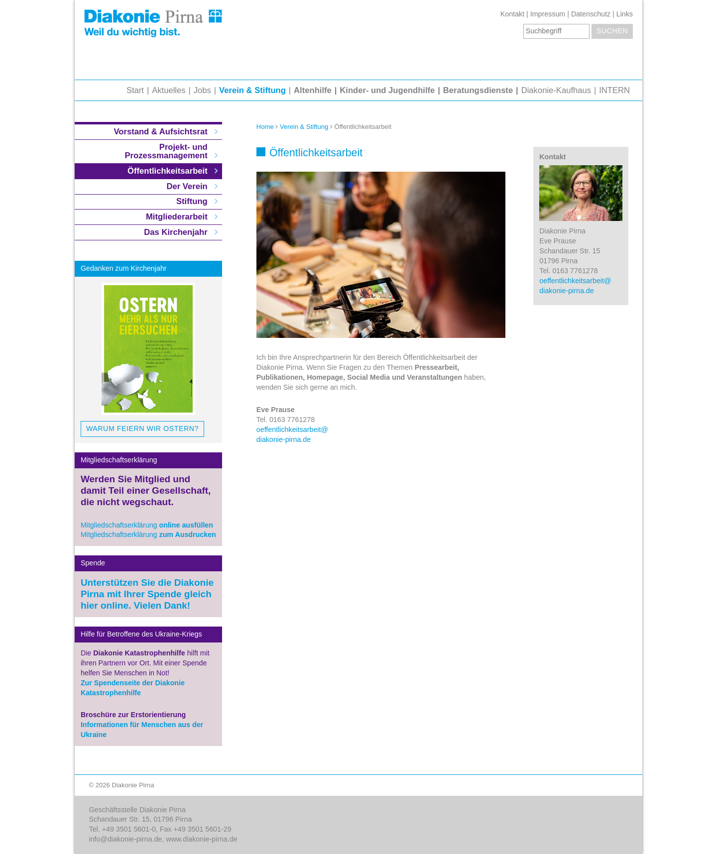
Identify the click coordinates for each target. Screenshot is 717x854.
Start (135, 90)
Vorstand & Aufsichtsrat (160, 131)
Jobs (202, 90)
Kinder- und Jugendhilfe (387, 90)
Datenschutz (590, 14)
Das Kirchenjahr (175, 232)
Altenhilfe (313, 90)
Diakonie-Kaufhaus (556, 90)
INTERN (614, 90)
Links (624, 14)
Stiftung (192, 201)
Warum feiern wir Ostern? (142, 428)
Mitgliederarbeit (177, 216)
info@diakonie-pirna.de (125, 839)
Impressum (547, 14)
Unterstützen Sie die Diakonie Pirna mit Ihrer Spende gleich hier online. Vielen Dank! (147, 594)
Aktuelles (168, 90)
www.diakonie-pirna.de (201, 839)
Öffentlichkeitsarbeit (167, 171)
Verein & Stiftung (252, 90)
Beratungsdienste (478, 90)
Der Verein (187, 186)
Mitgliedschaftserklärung (147, 525)
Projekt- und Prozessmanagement (166, 151)
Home (265, 126)
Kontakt (512, 14)
